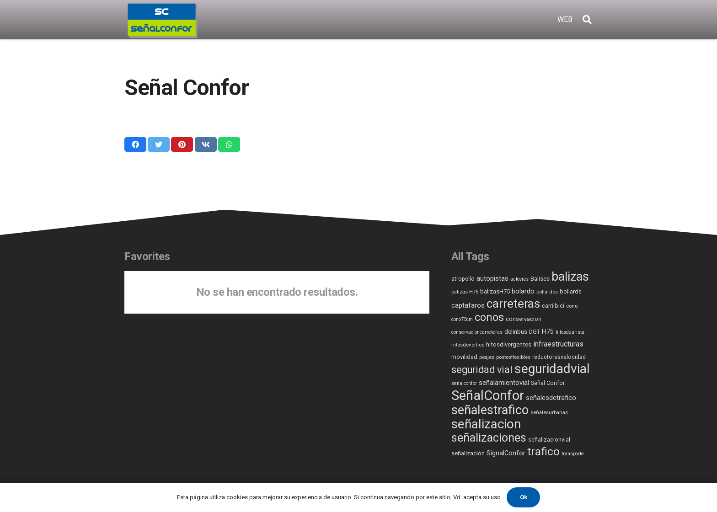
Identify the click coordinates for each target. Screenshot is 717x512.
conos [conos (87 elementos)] (489, 317)
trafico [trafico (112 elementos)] (543, 451)
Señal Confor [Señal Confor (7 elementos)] (548, 382)
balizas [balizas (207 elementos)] (570, 276)
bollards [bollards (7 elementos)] (571, 291)
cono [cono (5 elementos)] (572, 306)
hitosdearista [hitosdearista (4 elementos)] (570, 332)
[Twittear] (159, 144)
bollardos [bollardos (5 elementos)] (547, 291)
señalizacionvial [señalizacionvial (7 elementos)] (549, 439)
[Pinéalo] (182, 144)
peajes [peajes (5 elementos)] (486, 357)
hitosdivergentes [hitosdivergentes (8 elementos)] (508, 344)
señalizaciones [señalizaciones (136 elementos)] (488, 437)
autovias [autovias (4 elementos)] (519, 279)
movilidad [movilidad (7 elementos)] (464, 356)
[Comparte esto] (135, 144)
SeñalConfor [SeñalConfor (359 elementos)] (487, 395)
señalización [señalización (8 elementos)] (468, 453)
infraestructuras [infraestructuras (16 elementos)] (558, 344)
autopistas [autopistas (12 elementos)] (492, 278)
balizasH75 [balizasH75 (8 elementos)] (495, 291)
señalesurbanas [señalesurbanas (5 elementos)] (549, 412)
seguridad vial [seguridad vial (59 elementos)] (482, 369)
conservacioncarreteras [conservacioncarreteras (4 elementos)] (477, 332)
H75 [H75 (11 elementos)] (548, 332)
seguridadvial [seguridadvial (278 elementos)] (552, 368)
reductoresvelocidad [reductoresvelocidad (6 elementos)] (559, 357)
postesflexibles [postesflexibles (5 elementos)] (513, 357)
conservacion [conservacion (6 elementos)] (523, 319)
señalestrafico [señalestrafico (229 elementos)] (490, 410)
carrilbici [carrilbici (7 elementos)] (553, 305)
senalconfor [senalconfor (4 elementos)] (464, 383)
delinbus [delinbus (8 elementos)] (515, 331)
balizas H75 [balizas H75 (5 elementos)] (464, 291)
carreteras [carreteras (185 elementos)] (513, 303)
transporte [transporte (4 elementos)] (573, 454)
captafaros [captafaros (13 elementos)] (468, 305)
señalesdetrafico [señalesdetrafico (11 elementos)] (551, 398)
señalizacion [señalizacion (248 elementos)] (486, 424)
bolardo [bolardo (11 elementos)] (523, 291)
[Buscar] (587, 20)
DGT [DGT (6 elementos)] (534, 332)
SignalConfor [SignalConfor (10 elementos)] (506, 453)
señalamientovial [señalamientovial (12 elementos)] (504, 383)
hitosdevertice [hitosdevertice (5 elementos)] (467, 344)
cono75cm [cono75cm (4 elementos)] (462, 319)
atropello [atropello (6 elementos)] (463, 279)
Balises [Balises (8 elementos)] (540, 278)
